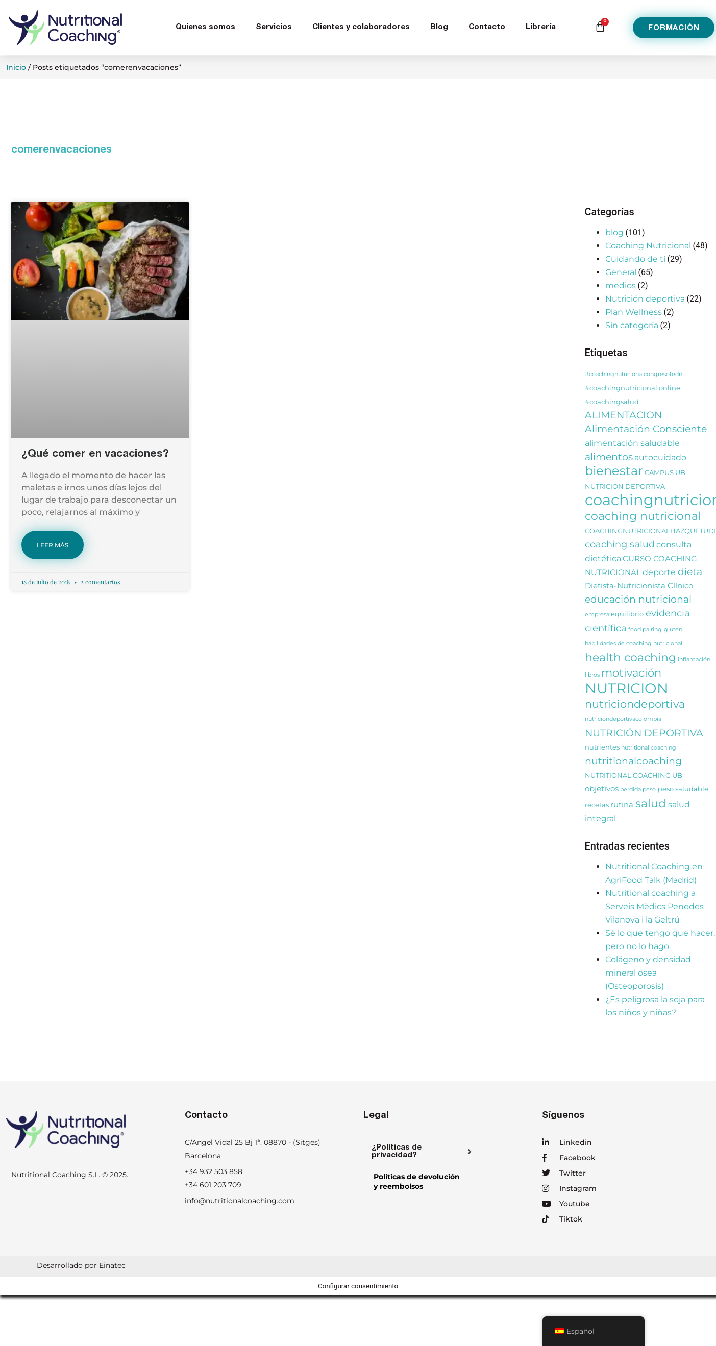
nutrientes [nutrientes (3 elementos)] (602, 747)
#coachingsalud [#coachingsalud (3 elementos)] (612, 402)
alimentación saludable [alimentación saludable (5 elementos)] (632, 443)
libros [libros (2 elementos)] (592, 674)
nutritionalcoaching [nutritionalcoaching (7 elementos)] (633, 761)
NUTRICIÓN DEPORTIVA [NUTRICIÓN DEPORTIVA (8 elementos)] (644, 733)
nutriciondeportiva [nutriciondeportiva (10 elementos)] (635, 703)
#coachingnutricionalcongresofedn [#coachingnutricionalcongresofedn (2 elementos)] (633, 374)
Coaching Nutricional (648, 246)
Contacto (486, 27)
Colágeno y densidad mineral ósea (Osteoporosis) (648, 973)
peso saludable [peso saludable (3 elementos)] (683, 789)
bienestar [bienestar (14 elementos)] (614, 470)
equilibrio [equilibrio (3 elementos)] (627, 614)
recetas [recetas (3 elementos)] (597, 805)
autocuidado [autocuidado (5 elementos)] (660, 457)
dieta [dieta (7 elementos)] (690, 572)
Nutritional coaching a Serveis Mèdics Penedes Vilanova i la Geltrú (654, 906)
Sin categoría (631, 325)
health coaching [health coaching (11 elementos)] (630, 657)
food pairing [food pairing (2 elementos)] (645, 629)
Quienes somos (205, 27)
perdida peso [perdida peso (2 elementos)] (638, 789)
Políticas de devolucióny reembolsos (417, 1181)
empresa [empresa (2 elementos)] (597, 614)
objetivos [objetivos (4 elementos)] (602, 788)
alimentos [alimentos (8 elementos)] (609, 457)
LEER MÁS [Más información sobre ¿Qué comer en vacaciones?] (52, 545)
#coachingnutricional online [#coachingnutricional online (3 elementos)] (632, 388)
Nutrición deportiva (645, 299)
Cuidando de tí (635, 259)
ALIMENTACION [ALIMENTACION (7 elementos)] (623, 415)
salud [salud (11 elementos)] (650, 803)
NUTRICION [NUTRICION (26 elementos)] (627, 688)
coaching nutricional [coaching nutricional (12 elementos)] (643, 516)
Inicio (16, 67)
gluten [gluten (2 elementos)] (673, 629)
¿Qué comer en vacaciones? (95, 454)
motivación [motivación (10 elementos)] (631, 672)
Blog (439, 27)
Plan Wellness (633, 312)
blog (614, 232)
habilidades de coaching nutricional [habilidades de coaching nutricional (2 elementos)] (633, 643)
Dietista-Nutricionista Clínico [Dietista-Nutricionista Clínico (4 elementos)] (639, 585)
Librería (541, 27)
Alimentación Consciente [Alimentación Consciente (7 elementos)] (646, 429)
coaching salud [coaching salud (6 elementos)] (620, 544)
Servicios (274, 27)
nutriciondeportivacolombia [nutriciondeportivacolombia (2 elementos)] (623, 719)
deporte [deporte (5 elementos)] (659, 572)
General (620, 272)
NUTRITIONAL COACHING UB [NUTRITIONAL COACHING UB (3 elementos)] (633, 775)
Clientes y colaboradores (361, 27)
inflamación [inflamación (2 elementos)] (694, 659)
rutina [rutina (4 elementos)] (621, 804)
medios (620, 285)
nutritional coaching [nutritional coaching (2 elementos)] (648, 747)
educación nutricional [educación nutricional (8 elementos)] (638, 599)
